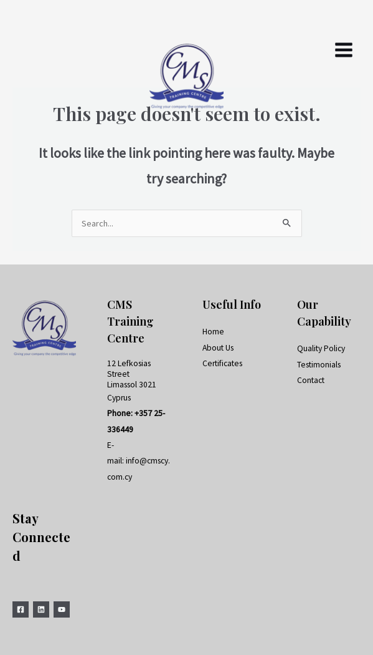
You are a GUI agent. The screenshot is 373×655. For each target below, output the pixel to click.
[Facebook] (20, 609)
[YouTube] (62, 609)
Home (213, 331)
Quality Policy (321, 348)
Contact (310, 380)
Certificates (222, 363)
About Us (218, 347)
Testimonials (319, 364)
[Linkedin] (41, 609)
